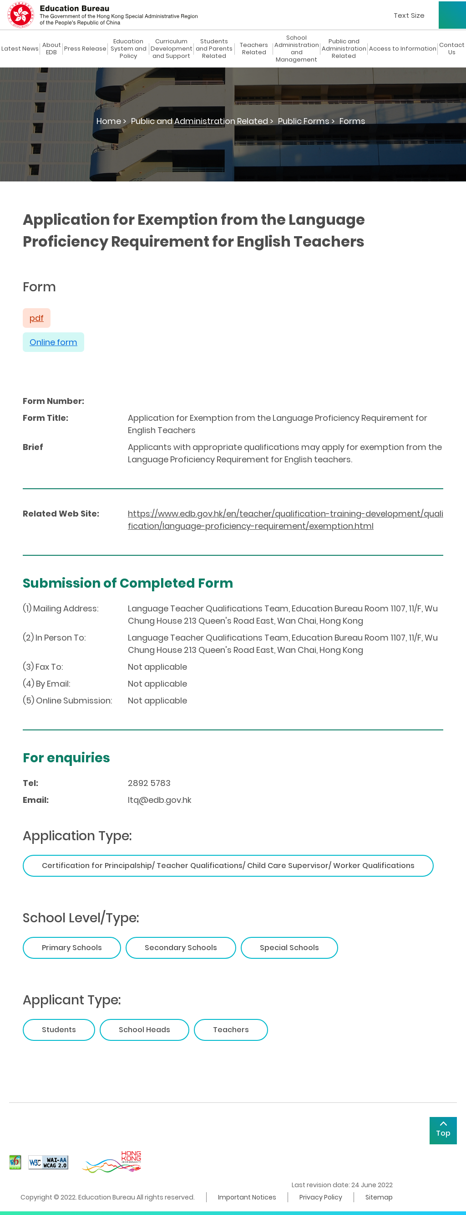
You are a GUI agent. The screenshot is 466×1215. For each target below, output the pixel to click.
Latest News (20, 48)
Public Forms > (306, 121)
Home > (111, 121)
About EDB (51, 48)
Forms (352, 121)
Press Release (85, 48)
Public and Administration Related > (202, 121)
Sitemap (379, 1197)
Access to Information (402, 48)
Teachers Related (254, 48)
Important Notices (247, 1197)
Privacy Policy (320, 1197)
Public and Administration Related (344, 49)
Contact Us (452, 48)
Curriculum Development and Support (171, 49)
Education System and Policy (129, 49)
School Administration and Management (296, 48)
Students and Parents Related (214, 49)
